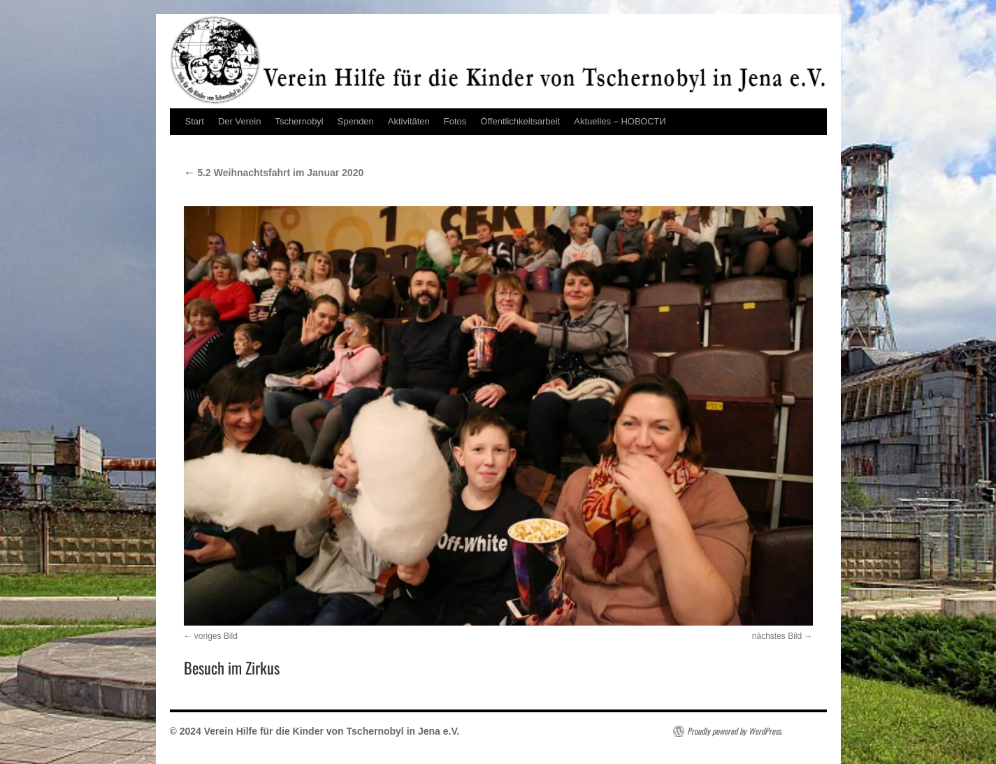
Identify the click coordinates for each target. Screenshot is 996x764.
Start (194, 121)
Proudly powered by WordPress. (734, 731)
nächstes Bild (777, 636)
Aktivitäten (409, 121)
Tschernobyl (299, 121)
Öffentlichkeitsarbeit (520, 121)
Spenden (356, 121)
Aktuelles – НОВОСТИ (619, 121)
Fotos (455, 121)
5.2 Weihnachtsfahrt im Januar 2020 (274, 172)
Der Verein (239, 121)
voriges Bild (216, 636)
